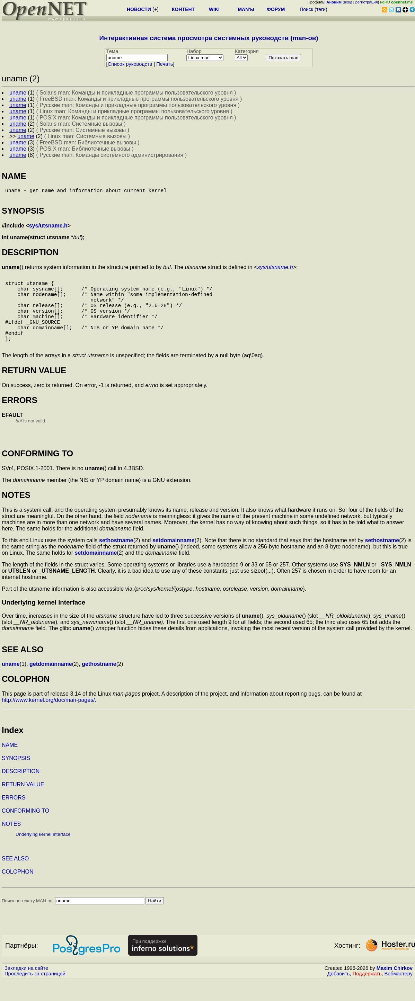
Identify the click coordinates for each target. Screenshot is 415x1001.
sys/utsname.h (48, 228)
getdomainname (50, 685)
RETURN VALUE (23, 805)
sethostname (116, 561)
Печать (164, 64)
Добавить (338, 994)
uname (11, 685)
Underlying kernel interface (43, 855)
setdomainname (173, 561)
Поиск (306, 9)
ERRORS (13, 818)
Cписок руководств (130, 64)
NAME (10, 766)
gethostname (99, 685)
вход (348, 2)
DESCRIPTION (20, 792)
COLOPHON (18, 892)
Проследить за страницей (35, 994)
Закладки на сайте (26, 989)
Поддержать (367, 994)
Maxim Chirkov (395, 989)
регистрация (366, 2)
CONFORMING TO (25, 831)
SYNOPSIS (16, 779)
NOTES (11, 845)
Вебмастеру (399, 994)
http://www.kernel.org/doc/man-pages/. (49, 721)
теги (321, 9)
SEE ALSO (15, 879)
